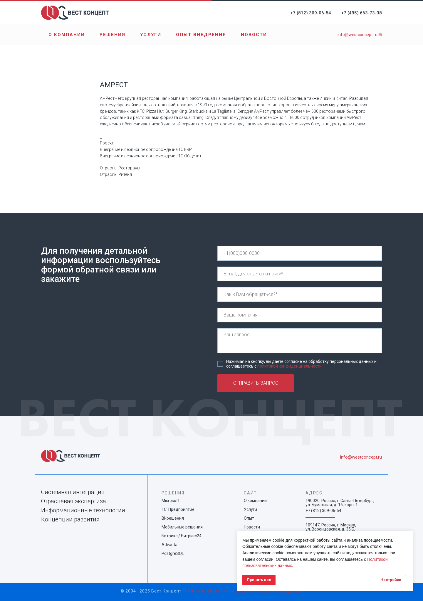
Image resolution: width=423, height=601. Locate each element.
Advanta (169, 544)
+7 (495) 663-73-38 (361, 13)
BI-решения (173, 518)
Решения (112, 34)
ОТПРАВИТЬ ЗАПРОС (255, 383)
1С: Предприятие (178, 509)
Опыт (249, 518)
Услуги (150, 34)
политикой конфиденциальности (289, 366)
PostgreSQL (173, 553)
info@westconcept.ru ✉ (360, 34)
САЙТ (250, 493)
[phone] (299, 253)
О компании (66, 34)
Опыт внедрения (201, 34)
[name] (299, 294)
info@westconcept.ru (361, 457)
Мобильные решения (182, 527)
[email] (299, 274)
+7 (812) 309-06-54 (310, 13)
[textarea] (299, 340)
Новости (254, 34)
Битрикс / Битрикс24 (182, 535)
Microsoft (170, 500)
